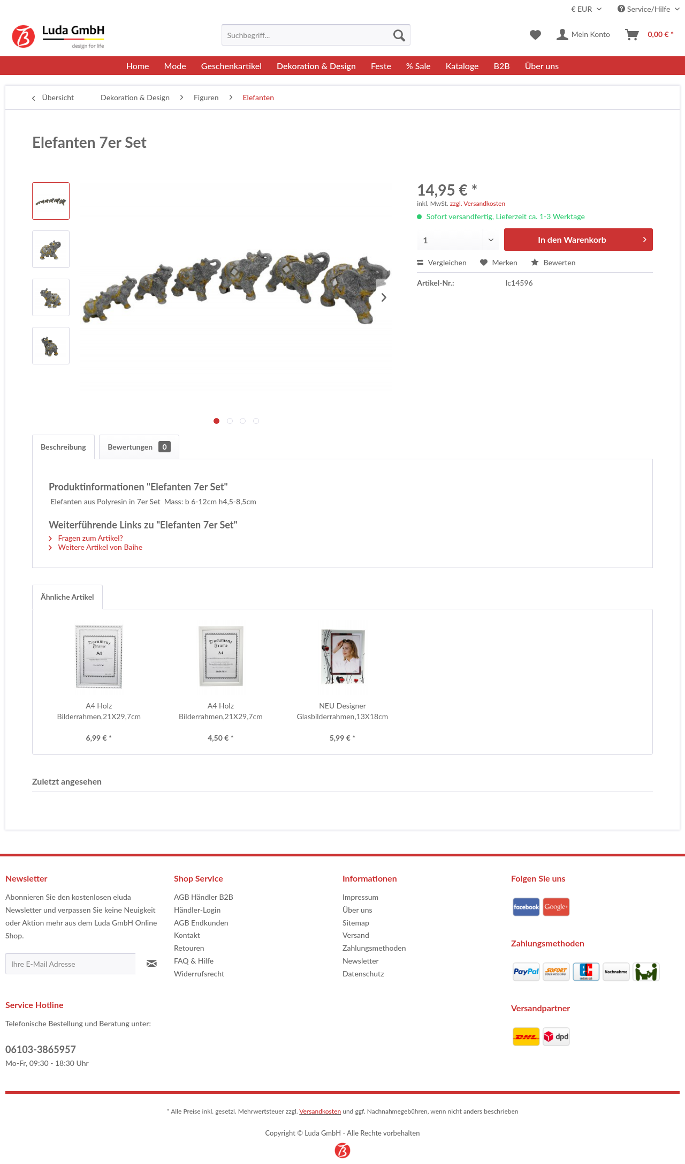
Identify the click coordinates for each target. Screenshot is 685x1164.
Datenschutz (363, 973)
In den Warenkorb (592, 237)
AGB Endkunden (201, 922)
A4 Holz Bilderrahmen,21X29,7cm (99, 711)
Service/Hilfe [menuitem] (645, 8)
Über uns (357, 909)
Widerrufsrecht (199, 973)
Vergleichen (442, 262)
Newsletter (360, 960)
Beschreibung (63, 446)
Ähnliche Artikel (67, 596)
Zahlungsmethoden (374, 947)
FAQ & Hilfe (194, 960)
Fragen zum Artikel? (86, 537)
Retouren (189, 947)
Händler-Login (197, 909)
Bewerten (553, 262)
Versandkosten (320, 1111)
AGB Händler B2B (203, 896)
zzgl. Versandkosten (477, 203)
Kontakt (187, 934)
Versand (355, 934)
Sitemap (355, 922)
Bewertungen (139, 446)
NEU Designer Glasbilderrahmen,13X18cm (343, 711)
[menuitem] (316, 35)
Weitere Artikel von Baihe (95, 546)
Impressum (360, 896)
